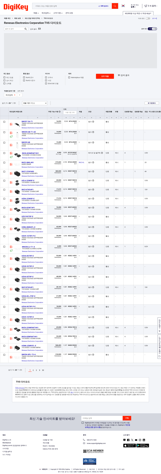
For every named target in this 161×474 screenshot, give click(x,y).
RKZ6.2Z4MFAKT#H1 (30, 328)
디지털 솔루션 (7, 451)
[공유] (154, 18)
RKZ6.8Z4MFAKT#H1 (30, 153)
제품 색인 (7, 18)
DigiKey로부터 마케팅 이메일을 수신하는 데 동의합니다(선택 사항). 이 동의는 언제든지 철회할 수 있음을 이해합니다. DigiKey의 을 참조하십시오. (107, 425)
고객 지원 (57, 13)
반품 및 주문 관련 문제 (50, 449)
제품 (35, 13)
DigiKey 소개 (7, 440)
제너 (71, 392)
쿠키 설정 (121, 469)
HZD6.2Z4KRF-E (28, 199)
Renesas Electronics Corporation (32, 128)
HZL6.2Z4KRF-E (28, 181)
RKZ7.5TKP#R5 (28, 172)
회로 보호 (17, 18)
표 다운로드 (152, 103)
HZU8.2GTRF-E (28, 266)
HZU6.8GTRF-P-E (28, 307)
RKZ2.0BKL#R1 (28, 162)
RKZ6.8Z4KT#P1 (28, 208)
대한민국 (43, 469)
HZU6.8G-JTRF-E (28, 296)
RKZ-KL (81, 162)
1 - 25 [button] (8, 103)
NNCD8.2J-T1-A (28, 247)
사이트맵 (6, 448)
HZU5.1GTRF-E (28, 317)
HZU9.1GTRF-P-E (28, 236)
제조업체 (45, 13)
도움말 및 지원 (48, 440)
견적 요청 (69, 13)
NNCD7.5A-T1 (27, 121)
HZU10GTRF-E (27, 216)
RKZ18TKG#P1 (28, 287)
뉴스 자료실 (6, 454)
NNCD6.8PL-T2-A (29, 354)
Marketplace (7, 443)
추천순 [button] (29, 103)
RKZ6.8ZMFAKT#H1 (29, 337)
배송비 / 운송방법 (49, 446)
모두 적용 (105, 76)
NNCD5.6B (26, 142)
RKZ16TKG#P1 (28, 190)
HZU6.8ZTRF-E (27, 277)
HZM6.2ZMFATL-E (29, 346)
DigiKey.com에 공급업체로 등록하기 (15, 445)
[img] (16, 7)
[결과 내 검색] (14, 28)
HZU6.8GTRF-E (28, 256)
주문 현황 (46, 443)
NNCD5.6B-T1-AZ (29, 132)
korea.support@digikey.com (94, 443)
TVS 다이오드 (48, 18)
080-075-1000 (89, 440)
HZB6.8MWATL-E (28, 227)
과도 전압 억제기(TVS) (32, 18)
